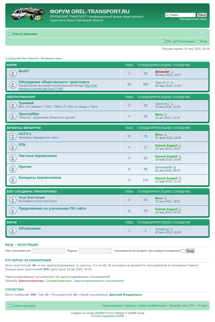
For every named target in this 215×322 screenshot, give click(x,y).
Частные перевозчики (38, 156)
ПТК (22, 145)
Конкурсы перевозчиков (40, 178)
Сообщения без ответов (21, 58)
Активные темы (51, 58)
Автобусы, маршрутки (24, 128)
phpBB (99, 313)
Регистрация (185, 41)
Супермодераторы (59, 280)
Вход (203, 41)
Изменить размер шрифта (203, 32)
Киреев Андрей (166, 145)
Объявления (30, 228)
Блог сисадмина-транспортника (32, 191)
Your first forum (32, 197)
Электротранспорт (21, 97)
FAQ (169, 41)
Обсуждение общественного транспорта (54, 82)
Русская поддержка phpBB (107, 316)
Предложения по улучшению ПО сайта (52, 208)
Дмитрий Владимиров (125, 294)
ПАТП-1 (25, 134)
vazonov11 (162, 103)
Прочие (25, 167)
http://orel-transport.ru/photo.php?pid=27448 (58, 87)
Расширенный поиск (193, 19)
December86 (163, 167)
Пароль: (72, 250)
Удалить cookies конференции (145, 305)
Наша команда (112, 305)
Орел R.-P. (162, 82)
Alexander (162, 71)
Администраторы (31, 280)
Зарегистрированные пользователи (99, 280)
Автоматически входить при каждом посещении (150, 250)
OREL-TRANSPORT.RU (100, 11)
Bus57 (24, 71)
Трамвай (26, 103)
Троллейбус (29, 114)
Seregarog (162, 229)
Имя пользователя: (18, 250)
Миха (159, 114)
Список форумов (25, 33)
